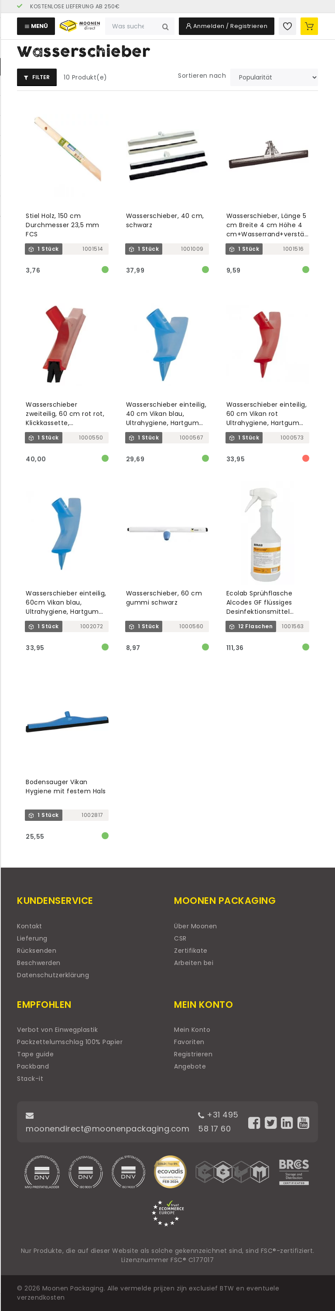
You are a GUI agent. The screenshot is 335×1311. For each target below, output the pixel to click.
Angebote (190, 1066)
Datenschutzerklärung (53, 975)
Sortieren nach (202, 75)
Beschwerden (39, 962)
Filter (37, 77)
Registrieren (193, 1054)
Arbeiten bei (193, 962)
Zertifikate (191, 950)
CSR (180, 938)
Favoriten (189, 1042)
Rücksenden (36, 950)
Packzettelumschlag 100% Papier (70, 1042)
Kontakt (29, 926)
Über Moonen (195, 926)
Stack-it (30, 1078)
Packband (33, 1066)
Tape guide (35, 1054)
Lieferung (32, 938)
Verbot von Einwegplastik (57, 1029)
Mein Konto (192, 1029)
